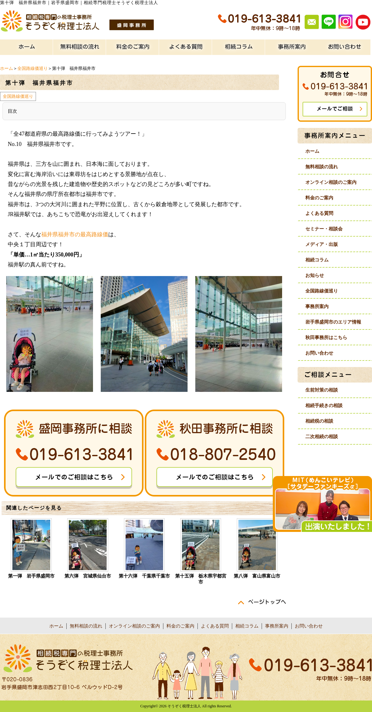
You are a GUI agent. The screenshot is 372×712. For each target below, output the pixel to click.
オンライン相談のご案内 (330, 182)
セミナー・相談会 (324, 228)
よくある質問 (319, 213)
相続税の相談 (319, 421)
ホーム (6, 68)
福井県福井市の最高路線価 (74, 234)
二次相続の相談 (321, 436)
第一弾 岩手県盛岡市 (31, 576)
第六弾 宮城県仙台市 (87, 576)
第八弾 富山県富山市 (257, 576)
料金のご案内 (319, 197)
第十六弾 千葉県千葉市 (144, 576)
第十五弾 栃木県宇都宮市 (200, 579)
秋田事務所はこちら (326, 337)
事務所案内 (317, 306)
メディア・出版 (321, 244)
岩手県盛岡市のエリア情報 (333, 322)
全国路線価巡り (32, 68)
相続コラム (317, 259)
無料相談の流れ (321, 166)
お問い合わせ (319, 353)
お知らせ (314, 275)
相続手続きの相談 (324, 405)
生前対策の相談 (321, 390)
